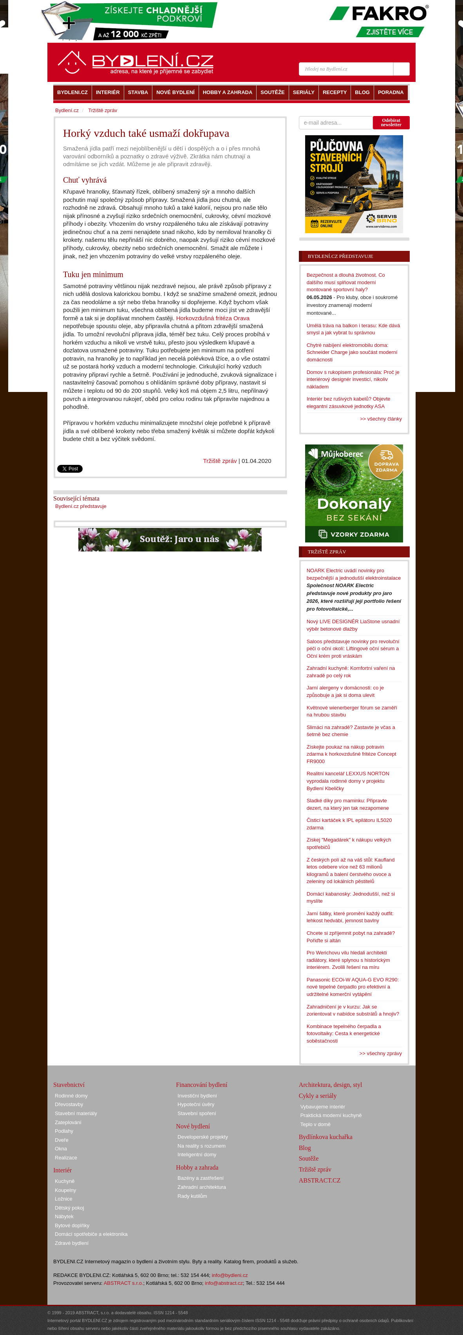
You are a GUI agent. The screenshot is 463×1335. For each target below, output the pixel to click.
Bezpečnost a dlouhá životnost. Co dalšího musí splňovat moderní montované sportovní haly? (346, 282)
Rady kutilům (192, 1196)
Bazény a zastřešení (200, 1178)
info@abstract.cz (224, 1283)
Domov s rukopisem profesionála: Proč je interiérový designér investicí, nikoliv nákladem (353, 379)
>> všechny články (381, 419)
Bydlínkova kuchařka (326, 1137)
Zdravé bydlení (72, 1243)
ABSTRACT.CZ (320, 1180)
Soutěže (309, 1158)
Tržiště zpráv (220, 460)
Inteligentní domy (196, 1154)
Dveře (62, 1140)
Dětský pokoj (69, 1208)
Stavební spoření (196, 1113)
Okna (61, 1149)
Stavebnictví (69, 1084)
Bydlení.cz (67, 110)
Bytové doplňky (72, 1225)
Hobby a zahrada (197, 1167)
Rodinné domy (71, 1096)
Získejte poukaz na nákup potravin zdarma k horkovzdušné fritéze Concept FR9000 (351, 754)
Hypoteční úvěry (195, 1104)
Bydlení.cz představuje (81, 506)
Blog (305, 1148)
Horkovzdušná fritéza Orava (213, 318)
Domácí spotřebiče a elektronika (91, 1234)
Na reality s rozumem (201, 1146)
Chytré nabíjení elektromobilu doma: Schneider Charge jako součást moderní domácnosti (352, 352)
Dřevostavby (69, 1104)
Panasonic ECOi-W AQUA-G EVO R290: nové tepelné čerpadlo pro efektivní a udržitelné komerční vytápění (353, 987)
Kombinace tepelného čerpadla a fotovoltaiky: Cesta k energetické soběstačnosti (344, 1033)
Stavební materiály (76, 1113)
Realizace (66, 1158)
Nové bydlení (193, 1126)
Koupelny (65, 1190)
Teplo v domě (315, 1124)
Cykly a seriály (318, 1095)
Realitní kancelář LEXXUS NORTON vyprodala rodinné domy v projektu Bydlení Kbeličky (348, 781)
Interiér (62, 1170)
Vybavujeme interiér (322, 1107)
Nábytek (64, 1216)
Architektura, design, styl (330, 1084)
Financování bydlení (201, 1084)
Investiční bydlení (197, 1096)
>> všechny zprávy (381, 1053)
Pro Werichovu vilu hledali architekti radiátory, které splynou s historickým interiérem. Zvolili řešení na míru (348, 960)
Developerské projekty (202, 1137)
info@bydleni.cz (230, 1275)
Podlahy (64, 1131)
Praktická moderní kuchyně (331, 1115)
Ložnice (63, 1199)
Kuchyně (65, 1181)
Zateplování (68, 1122)
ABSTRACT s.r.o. (123, 1283)
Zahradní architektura (201, 1187)
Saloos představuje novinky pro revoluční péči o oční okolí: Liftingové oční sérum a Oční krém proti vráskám (353, 648)
